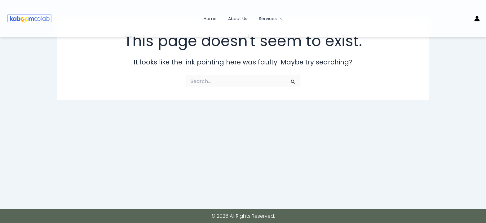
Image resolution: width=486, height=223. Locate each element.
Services (268, 18)
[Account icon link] (477, 18)
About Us (237, 18)
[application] (277, 18)
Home (212, 18)
